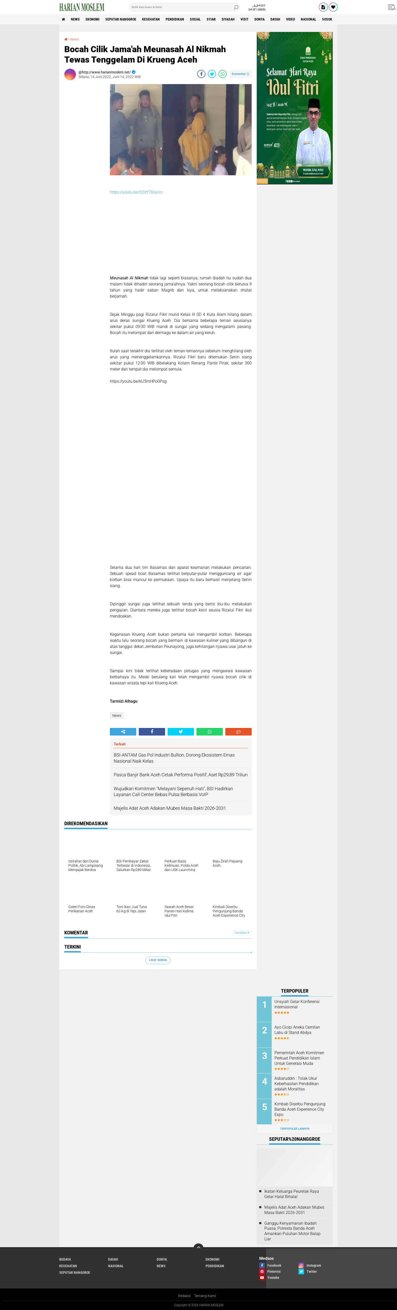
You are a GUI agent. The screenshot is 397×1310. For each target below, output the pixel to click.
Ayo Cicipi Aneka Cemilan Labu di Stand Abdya (297, 1030)
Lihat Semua (158, 960)
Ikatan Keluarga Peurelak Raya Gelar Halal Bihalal (291, 1194)
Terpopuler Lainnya (294, 1128)
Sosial (195, 19)
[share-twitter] (212, 74)
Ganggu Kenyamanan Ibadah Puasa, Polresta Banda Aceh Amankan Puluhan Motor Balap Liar (292, 1231)
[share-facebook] (201, 74)
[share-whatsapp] (223, 74)
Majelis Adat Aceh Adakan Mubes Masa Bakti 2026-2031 (294, 1210)
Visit (245, 19)
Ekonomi (93, 19)
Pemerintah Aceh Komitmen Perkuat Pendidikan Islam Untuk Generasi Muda (299, 1058)
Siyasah (228, 19)
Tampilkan (241, 932)
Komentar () (240, 74)
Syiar (211, 19)
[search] (184, 7)
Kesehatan (151, 19)
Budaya (65, 1259)
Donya (259, 19)
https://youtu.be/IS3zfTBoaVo (136, 192)
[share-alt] (123, 732)
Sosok (327, 19)
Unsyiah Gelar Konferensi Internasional (297, 1004)
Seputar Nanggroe (120, 19)
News (75, 19)
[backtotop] (198, 1248)
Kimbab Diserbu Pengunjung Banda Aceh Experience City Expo (299, 1109)
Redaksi (184, 1296)
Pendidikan (175, 19)
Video (290, 19)
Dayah (275, 19)
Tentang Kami (205, 1296)
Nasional (308, 19)
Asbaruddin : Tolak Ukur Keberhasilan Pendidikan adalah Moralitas (296, 1083)
